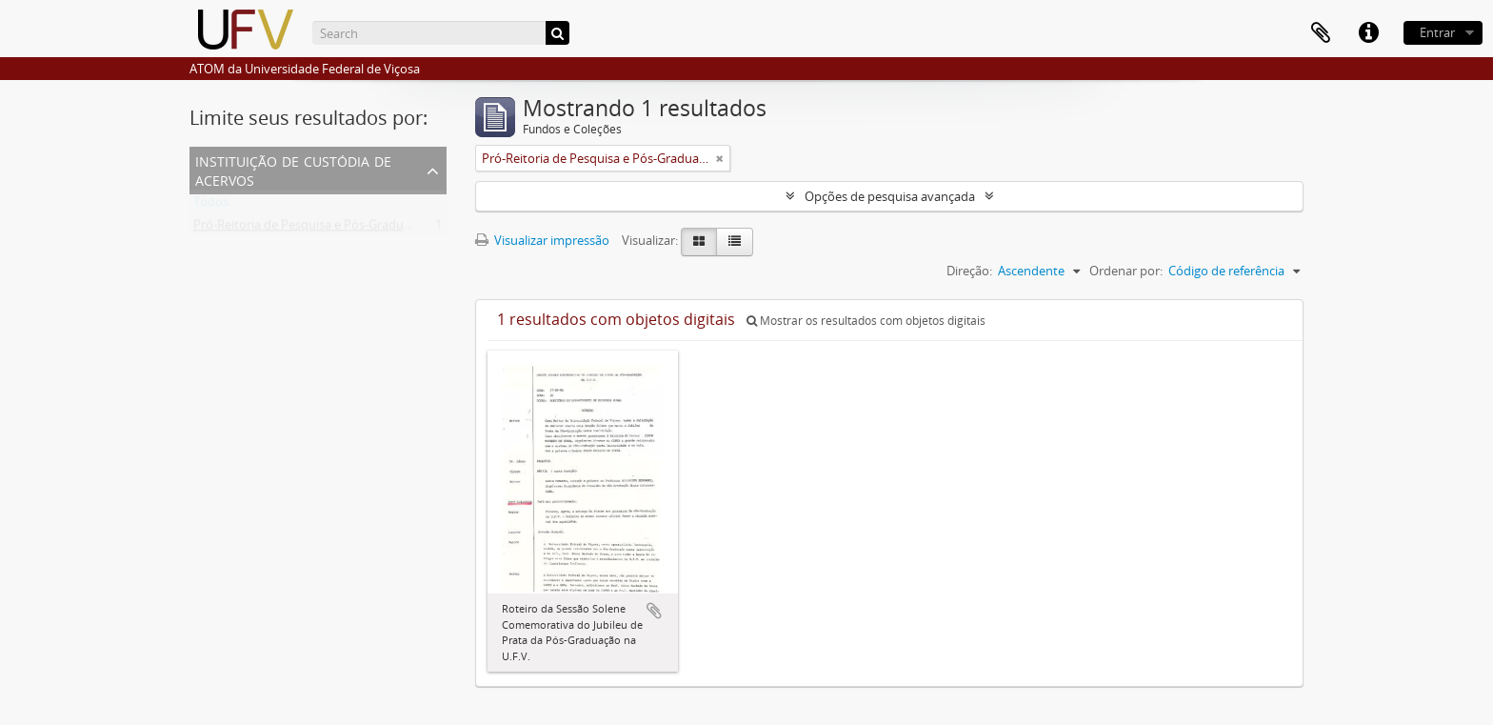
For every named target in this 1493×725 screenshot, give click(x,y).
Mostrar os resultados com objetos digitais (865, 320)
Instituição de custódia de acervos (293, 169)
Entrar (1437, 32)
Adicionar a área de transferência (654, 610)
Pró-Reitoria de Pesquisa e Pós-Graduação (311, 228)
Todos (211, 205)
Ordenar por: (1126, 270)
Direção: (969, 270)
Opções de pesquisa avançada (890, 196)
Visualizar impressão (542, 240)
